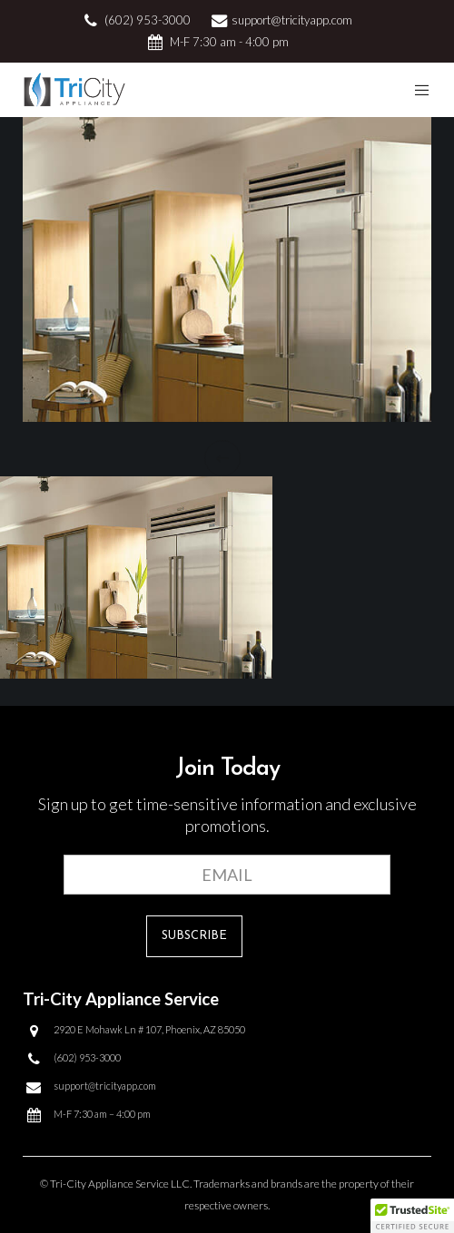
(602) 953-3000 (147, 20)
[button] (412, 1216)
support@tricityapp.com (292, 20)
